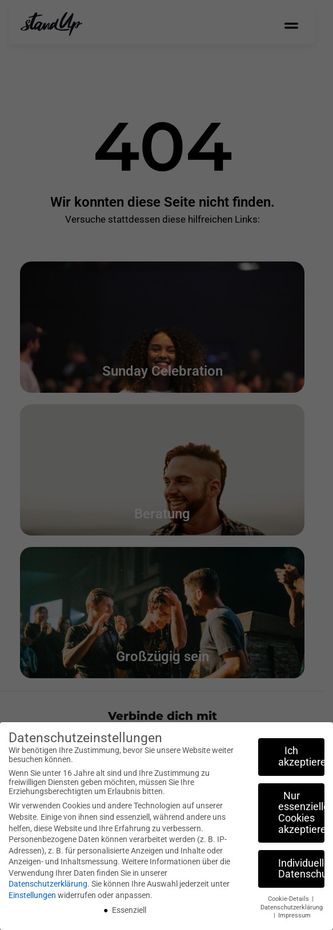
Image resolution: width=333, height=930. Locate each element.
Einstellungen (32, 895)
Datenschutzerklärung (48, 883)
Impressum (294, 915)
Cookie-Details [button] (289, 899)
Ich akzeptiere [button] (301, 756)
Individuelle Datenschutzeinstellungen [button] (301, 868)
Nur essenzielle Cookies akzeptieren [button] (301, 812)
